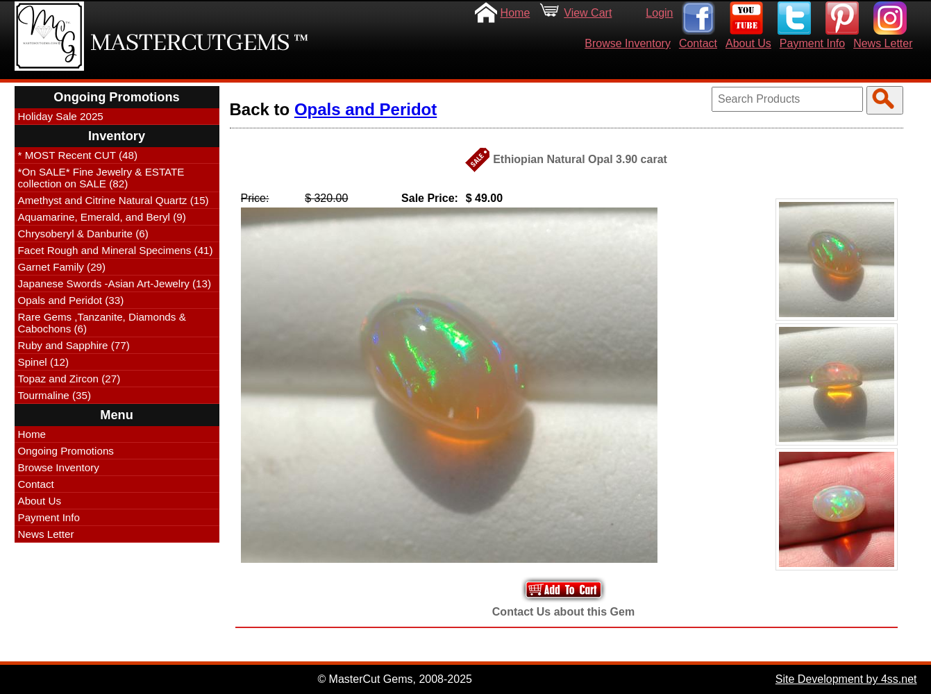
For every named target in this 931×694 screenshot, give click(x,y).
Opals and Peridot (365, 109)
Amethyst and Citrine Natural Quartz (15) (113, 200)
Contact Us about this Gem (563, 612)
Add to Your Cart (563, 589)
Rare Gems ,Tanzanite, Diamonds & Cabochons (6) (102, 323)
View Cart (588, 13)
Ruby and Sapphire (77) (74, 345)
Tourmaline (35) (55, 395)
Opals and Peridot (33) (71, 300)
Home (515, 13)
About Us (748, 43)
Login (659, 13)
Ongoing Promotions (66, 451)
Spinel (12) (43, 362)
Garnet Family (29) (62, 267)
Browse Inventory (628, 43)
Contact (698, 43)
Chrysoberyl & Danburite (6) (83, 233)
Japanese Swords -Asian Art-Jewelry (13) (115, 283)
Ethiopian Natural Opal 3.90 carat (580, 159)
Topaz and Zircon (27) (69, 378)
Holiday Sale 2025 (60, 116)
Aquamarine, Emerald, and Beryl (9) (102, 217)
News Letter (882, 43)
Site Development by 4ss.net (846, 679)
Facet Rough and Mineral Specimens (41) (115, 250)
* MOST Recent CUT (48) (77, 155)
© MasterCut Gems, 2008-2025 (394, 679)
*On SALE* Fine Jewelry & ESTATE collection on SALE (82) (101, 177)
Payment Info (812, 43)
